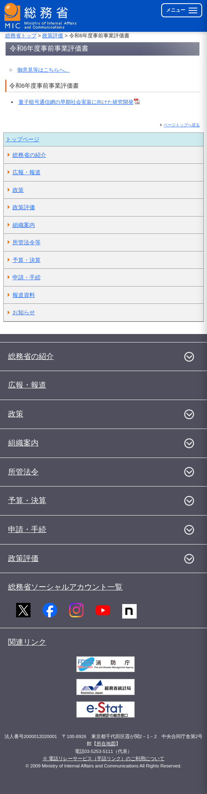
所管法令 (23, 472)
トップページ (22, 139)
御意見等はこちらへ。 (43, 70)
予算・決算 (26, 260)
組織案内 (23, 225)
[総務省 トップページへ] (41, 16)
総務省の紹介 (29, 155)
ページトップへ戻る (182, 125)
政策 (18, 190)
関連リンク (27, 642)
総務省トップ (21, 36)
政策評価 (52, 36)
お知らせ (23, 312)
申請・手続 (26, 277)
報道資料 (23, 295)
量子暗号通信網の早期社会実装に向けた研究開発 (78, 102)
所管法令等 (26, 242)
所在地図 (106, 743)
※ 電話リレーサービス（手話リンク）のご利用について (103, 758)
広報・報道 (26, 172)
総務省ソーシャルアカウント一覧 (65, 587)
